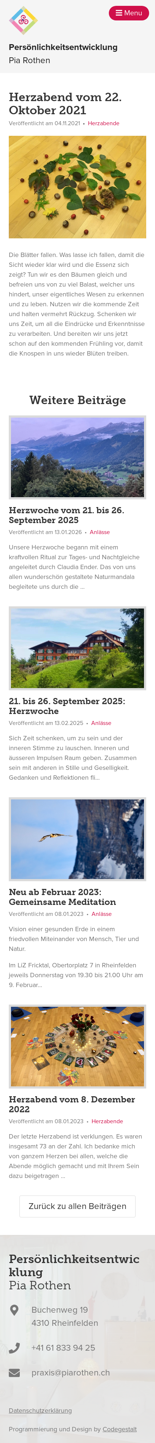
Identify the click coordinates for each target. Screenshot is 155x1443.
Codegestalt (120, 1429)
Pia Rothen (63, 53)
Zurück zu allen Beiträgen (77, 1206)
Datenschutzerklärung (40, 1410)
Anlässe (100, 532)
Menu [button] (129, 13)
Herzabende (103, 123)
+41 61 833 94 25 (63, 1348)
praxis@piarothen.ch (71, 1372)
